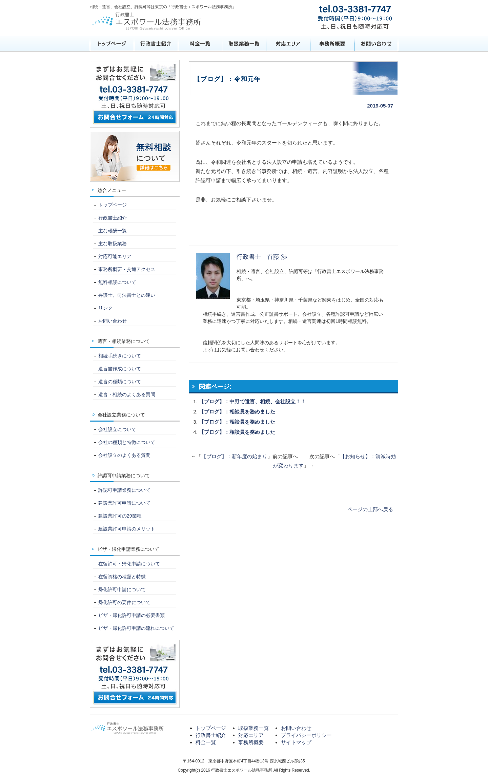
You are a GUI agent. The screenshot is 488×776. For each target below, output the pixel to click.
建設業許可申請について (124, 503)
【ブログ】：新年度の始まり (234, 456)
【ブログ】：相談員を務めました (237, 411)
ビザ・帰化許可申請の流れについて (136, 628)
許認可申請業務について (124, 490)
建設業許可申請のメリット (126, 528)
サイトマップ (296, 742)
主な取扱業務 (112, 243)
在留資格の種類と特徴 (122, 576)
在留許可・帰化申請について (129, 563)
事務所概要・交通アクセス (126, 269)
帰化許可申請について (122, 589)
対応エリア (288, 43)
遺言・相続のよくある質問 (126, 394)
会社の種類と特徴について (126, 442)
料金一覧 (200, 43)
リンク (105, 308)
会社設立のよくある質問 (124, 455)
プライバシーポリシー (306, 735)
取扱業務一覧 (244, 43)
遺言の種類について (119, 381)
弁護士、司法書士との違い (126, 295)
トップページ (112, 43)
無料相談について (117, 282)
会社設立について (117, 429)
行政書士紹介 (156, 43)
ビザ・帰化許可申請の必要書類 (131, 615)
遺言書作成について (119, 368)
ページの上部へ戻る (370, 509)
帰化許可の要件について (124, 602)
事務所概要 (332, 43)
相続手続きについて (119, 355)
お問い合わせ (376, 43)
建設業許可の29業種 (120, 516)
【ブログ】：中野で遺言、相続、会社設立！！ (252, 401)
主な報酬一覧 (112, 230)
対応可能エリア (114, 256)
